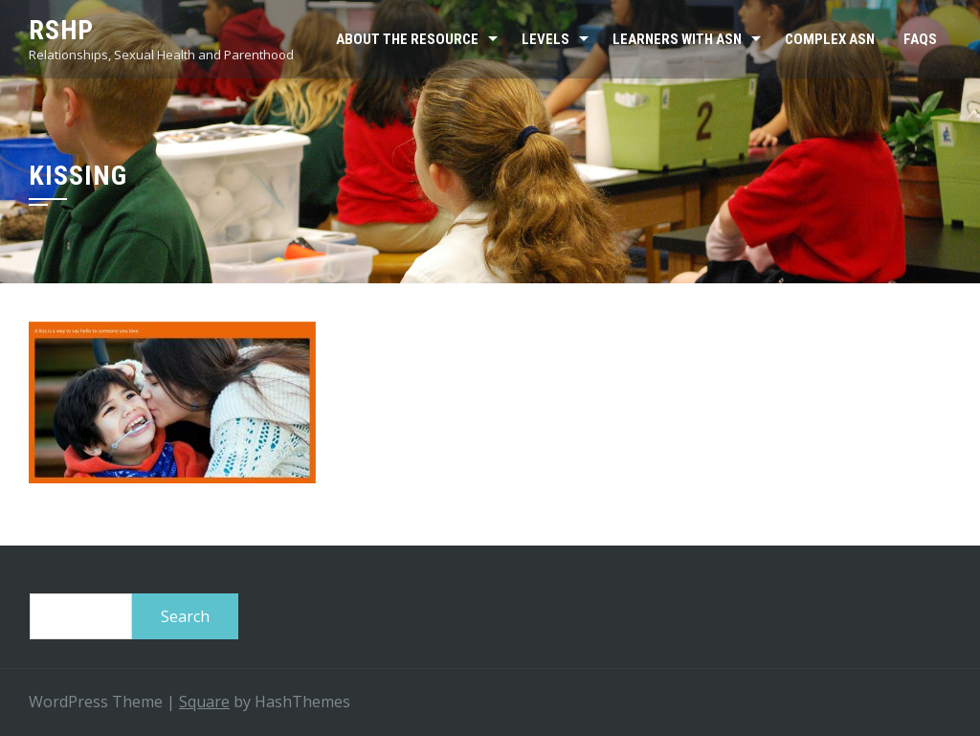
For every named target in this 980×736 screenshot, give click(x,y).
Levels (545, 39)
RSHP (61, 30)
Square (204, 701)
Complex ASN (830, 39)
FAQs (920, 39)
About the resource (407, 39)
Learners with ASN (677, 39)
